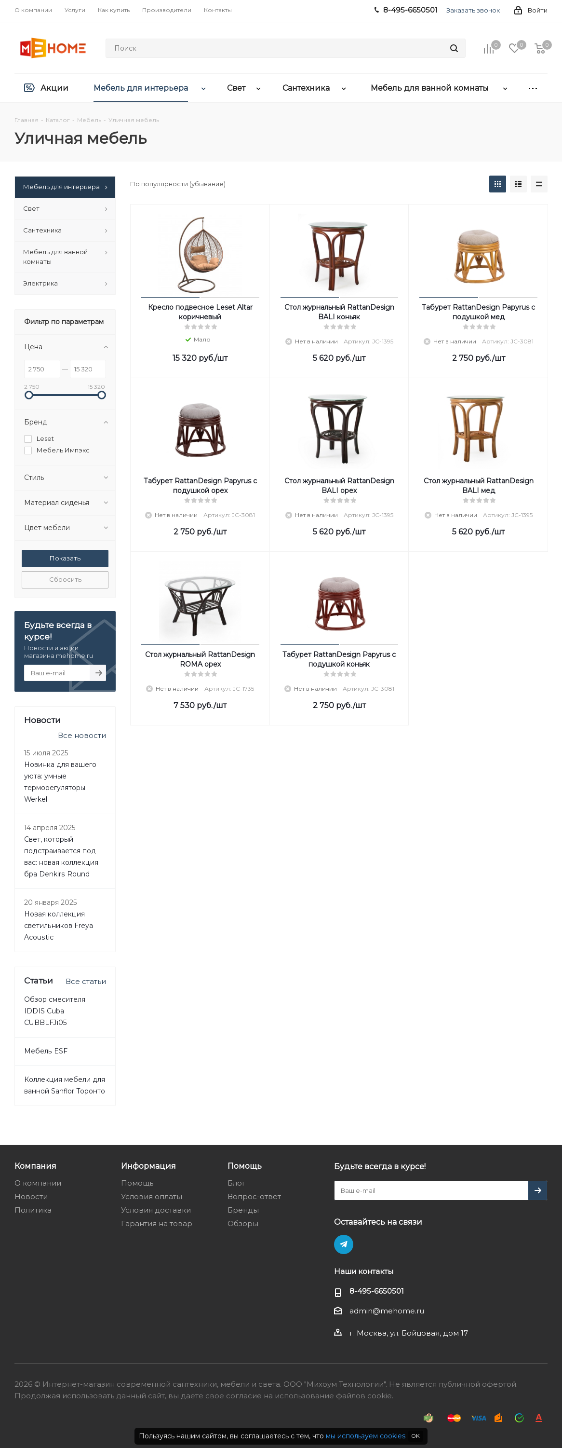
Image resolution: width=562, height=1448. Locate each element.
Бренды (243, 1210)
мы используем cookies (365, 1436)
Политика (33, 1210)
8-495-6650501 (376, 1291)
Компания (35, 1166)
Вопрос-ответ (254, 1196)
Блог (236, 1183)
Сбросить (65, 579)
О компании (37, 1183)
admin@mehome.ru (386, 1310)
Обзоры (242, 1223)
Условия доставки (156, 1210)
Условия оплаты (151, 1196)
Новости (31, 1196)
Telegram (343, 1244)
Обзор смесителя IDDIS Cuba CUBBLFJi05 (54, 1011)
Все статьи (86, 981)
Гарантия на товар (156, 1223)
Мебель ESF (45, 1051)
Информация (148, 1166)
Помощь (137, 1183)
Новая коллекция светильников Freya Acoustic (58, 925)
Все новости (82, 735)
